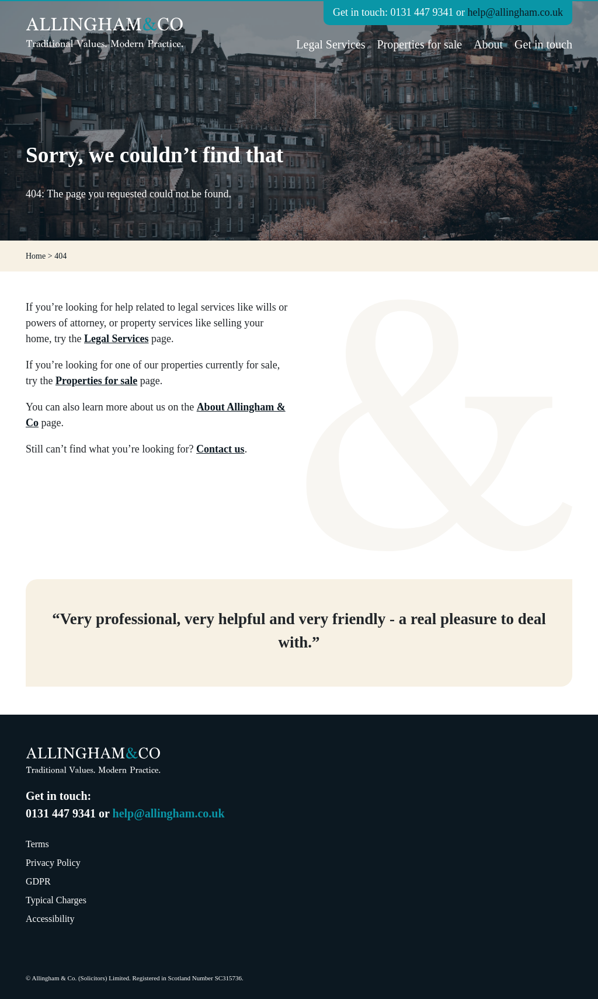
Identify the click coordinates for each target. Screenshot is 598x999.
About (488, 44)
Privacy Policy (53, 863)
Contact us (220, 449)
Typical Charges (56, 900)
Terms (37, 844)
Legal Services (330, 44)
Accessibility (50, 919)
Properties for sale (420, 44)
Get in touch (543, 44)
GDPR (38, 881)
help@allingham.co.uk (515, 12)
